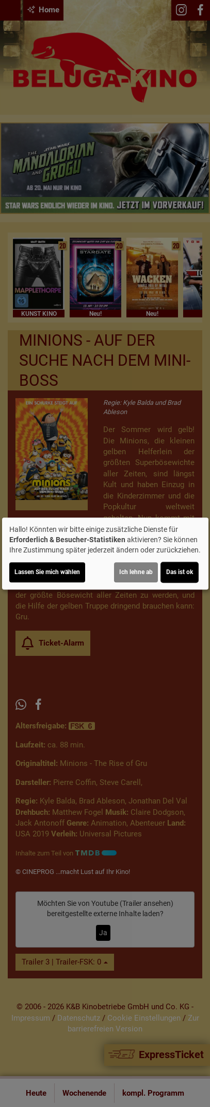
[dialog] (105, 553)
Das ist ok (179, 572)
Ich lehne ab (136, 572)
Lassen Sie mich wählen (47, 572)
